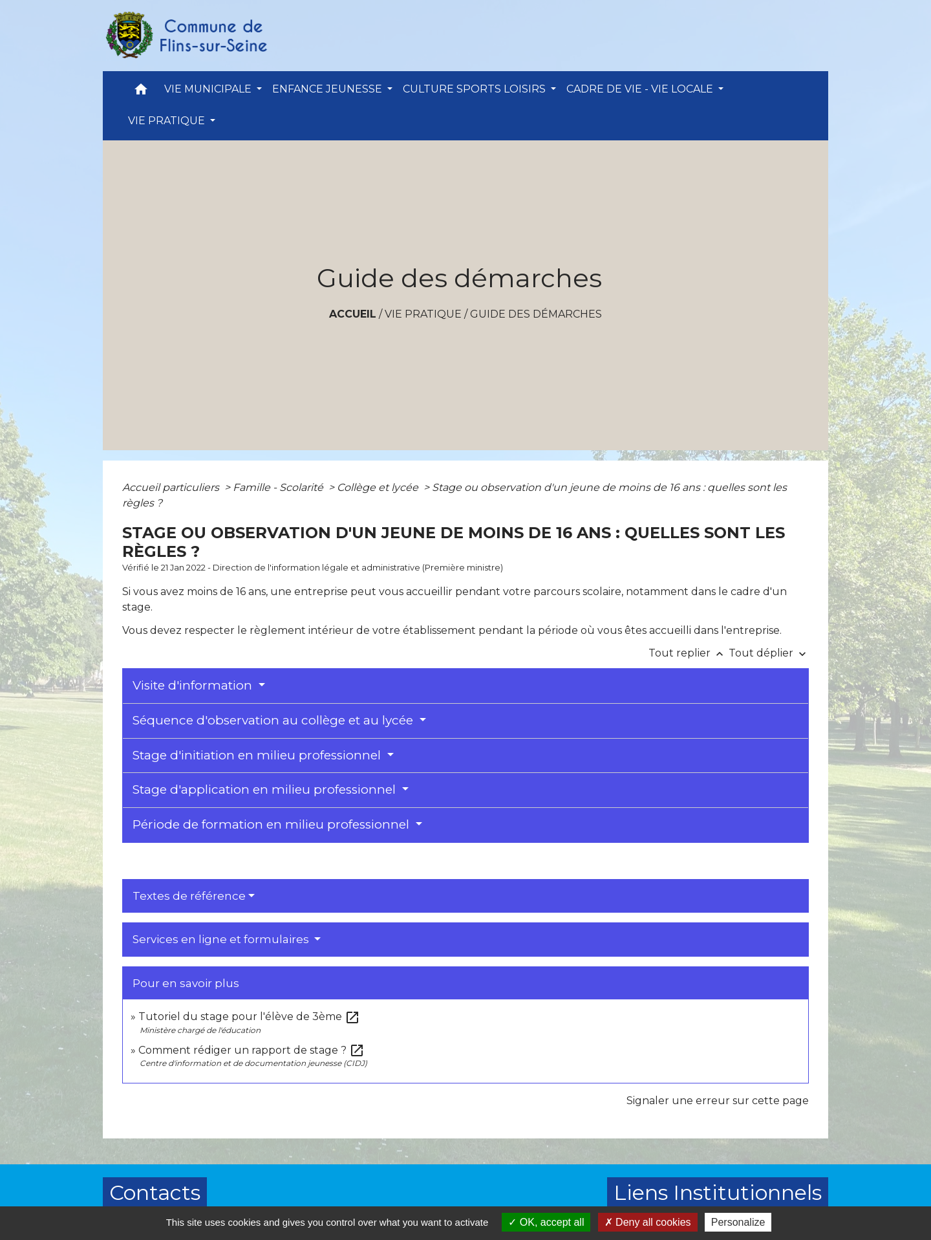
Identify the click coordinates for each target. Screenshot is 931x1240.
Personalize (738, 1222)
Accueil (352, 314)
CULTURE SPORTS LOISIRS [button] (475, 89)
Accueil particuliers (172, 487)
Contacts (154, 1192)
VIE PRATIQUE (423, 314)
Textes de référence (189, 895)
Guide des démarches (536, 314)
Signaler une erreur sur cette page (717, 1100)
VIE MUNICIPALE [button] (209, 89)
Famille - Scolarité (279, 487)
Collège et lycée (379, 487)
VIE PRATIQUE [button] (168, 120)
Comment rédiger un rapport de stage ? (251, 1050)
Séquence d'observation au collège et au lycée (274, 720)
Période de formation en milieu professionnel (272, 824)
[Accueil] (185, 35)
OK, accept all (546, 1222)
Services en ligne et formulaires (222, 939)
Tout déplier (769, 653)
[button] (141, 92)
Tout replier (688, 653)
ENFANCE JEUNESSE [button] (328, 89)
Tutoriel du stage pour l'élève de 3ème (249, 1016)
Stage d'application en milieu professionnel (266, 789)
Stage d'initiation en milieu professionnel (258, 755)
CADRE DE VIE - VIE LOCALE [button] (641, 89)
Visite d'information (194, 685)
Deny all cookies (648, 1222)
